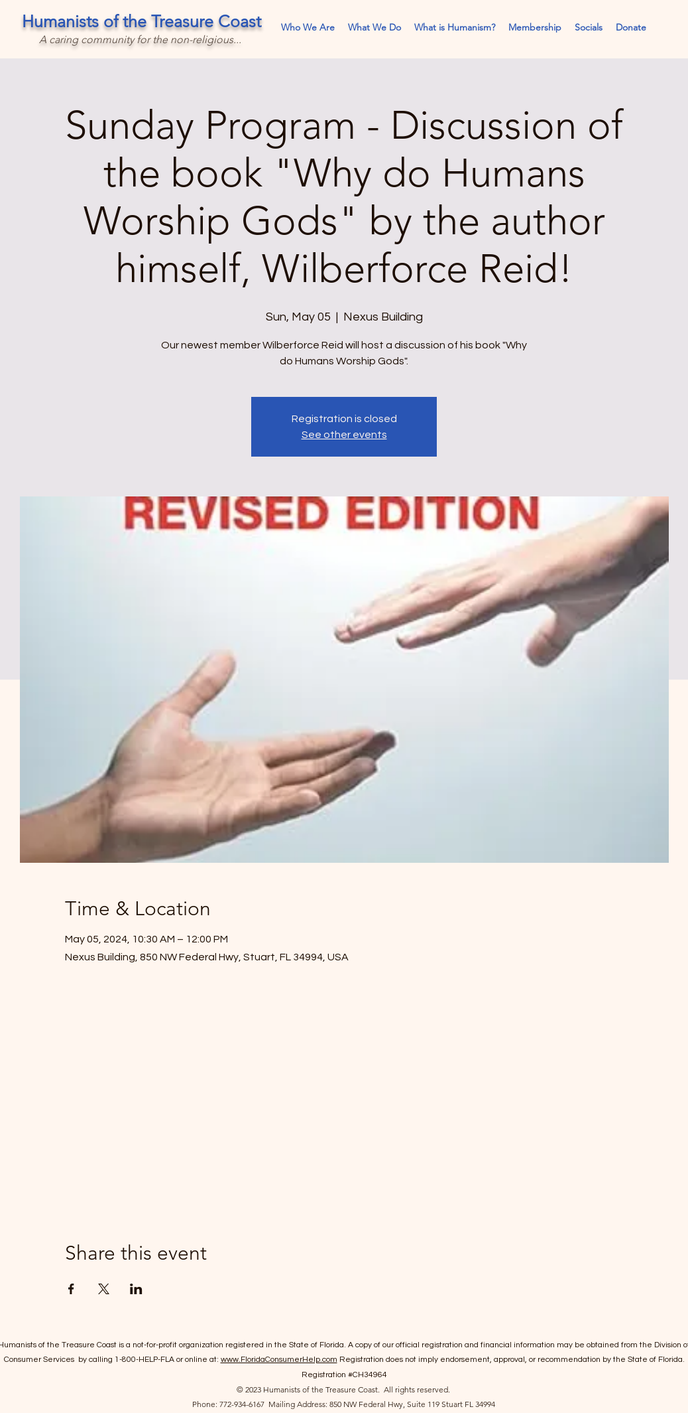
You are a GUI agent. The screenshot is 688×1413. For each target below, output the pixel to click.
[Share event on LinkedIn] (136, 1289)
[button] (588, 27)
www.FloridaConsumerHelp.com (279, 1359)
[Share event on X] (103, 1289)
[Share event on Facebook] (71, 1289)
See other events (344, 434)
